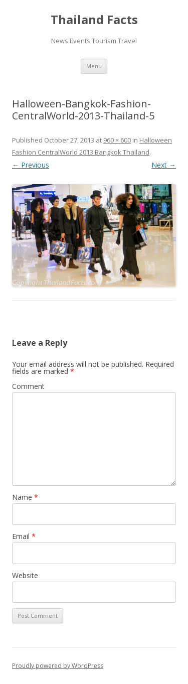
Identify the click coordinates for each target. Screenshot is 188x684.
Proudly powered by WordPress (57, 665)
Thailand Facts (94, 20)
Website (25, 575)
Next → (163, 165)
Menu (94, 66)
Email (24, 536)
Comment (28, 386)
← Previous (30, 165)
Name (25, 497)
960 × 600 (117, 140)
